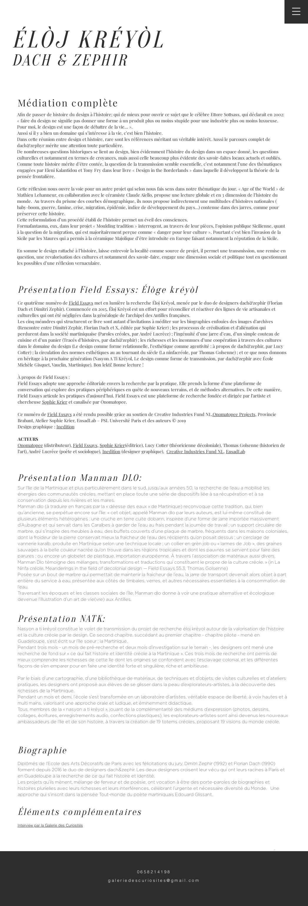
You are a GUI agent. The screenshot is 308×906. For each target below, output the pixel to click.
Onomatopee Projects (234, 414)
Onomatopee (30, 445)
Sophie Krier (54, 402)
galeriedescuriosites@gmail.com (154, 880)
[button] (296, 11)
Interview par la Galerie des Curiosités (50, 825)
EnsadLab (235, 451)
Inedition (65, 427)
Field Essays (81, 303)
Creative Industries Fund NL (195, 451)
